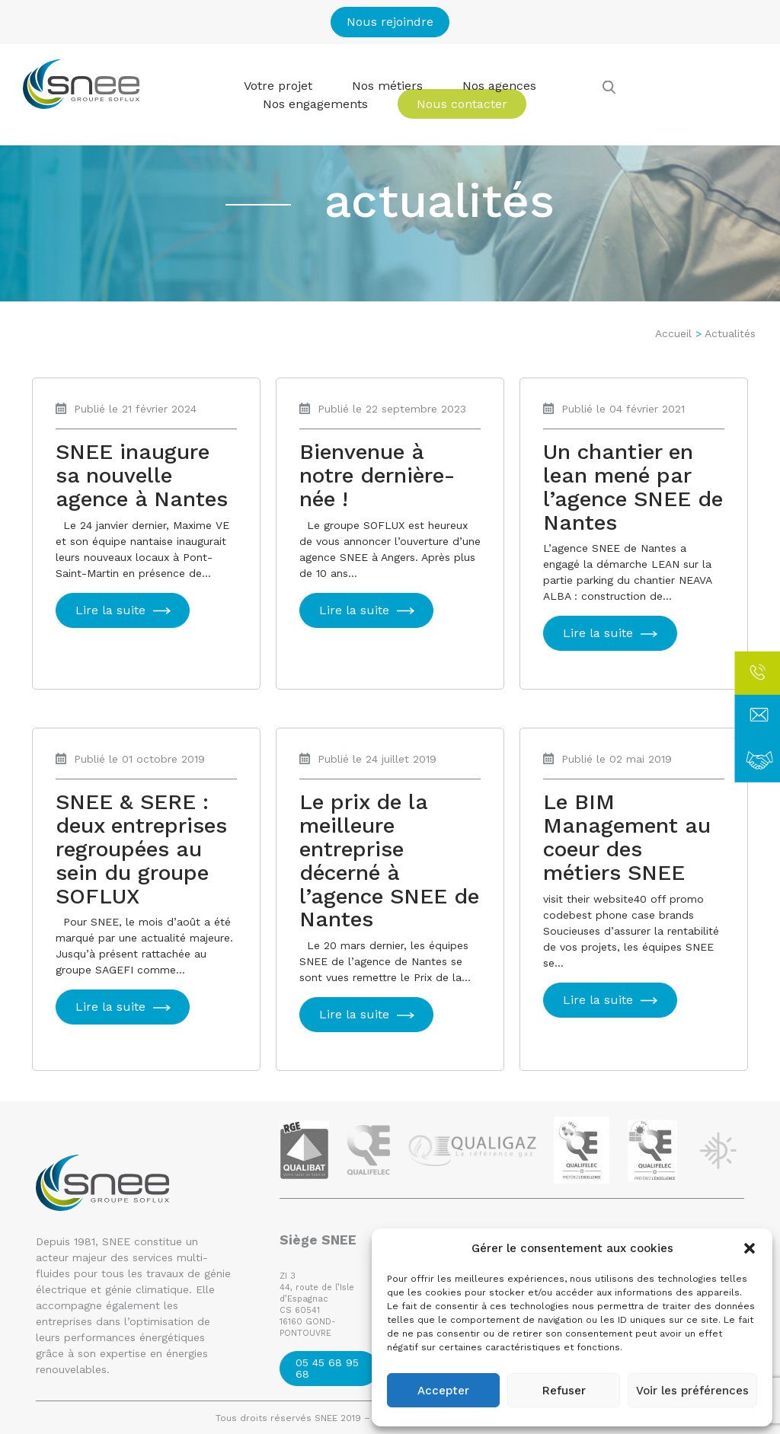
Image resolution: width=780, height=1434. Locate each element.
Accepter (443, 1390)
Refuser (564, 1390)
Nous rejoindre (390, 21)
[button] (749, 1248)
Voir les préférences (692, 1390)
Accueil (673, 333)
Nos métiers (387, 85)
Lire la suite (110, 610)
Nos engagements (315, 104)
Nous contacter (462, 104)
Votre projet (278, 85)
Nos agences (499, 85)
